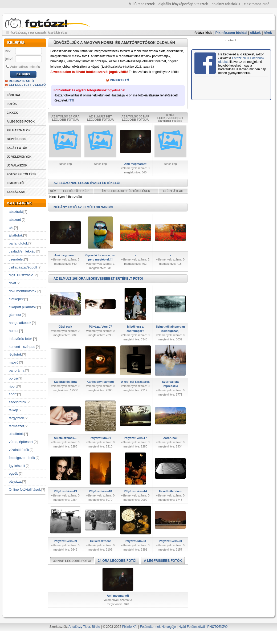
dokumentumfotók (22, 291)
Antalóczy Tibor (79, 627)
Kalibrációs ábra (65, 381)
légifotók (15, 354)
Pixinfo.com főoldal (231, 33)
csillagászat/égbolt (23, 267)
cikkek (255, 33)
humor (14, 331)
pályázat (15, 481)
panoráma (17, 370)
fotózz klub (203, 33)
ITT (70, 100)
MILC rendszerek (142, 4)
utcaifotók (16, 434)
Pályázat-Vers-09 (65, 541)
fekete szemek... (65, 437)
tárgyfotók (16, 418)
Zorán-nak (170, 437)
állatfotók (16, 235)
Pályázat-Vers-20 (170, 541)
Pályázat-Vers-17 (135, 437)
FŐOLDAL (14, 95)
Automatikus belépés (23, 66)
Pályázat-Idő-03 (135, 541)
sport (13, 394)
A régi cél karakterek (135, 381)
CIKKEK (12, 112)
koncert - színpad (22, 347)
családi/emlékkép (22, 251)
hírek (268, 33)
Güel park (65, 326)
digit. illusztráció (21, 275)
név (7, 51)
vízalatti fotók (19, 450)
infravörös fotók (20, 339)
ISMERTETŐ (15, 183)
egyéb (13, 473)
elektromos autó (256, 4)
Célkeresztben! (100, 541)
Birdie (96, 627)
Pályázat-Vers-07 (100, 326)
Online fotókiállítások (25, 489)
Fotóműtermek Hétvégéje (158, 627)
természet (16, 426)
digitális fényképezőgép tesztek (183, 4)
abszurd (15, 220)
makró (13, 362)
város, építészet (21, 442)
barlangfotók (18, 243)
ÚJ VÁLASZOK (17, 165)
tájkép (13, 410)
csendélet (16, 259)
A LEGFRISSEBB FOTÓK (163, 561)
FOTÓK (12, 103)
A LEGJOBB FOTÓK (21, 121)
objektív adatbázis (225, 4)
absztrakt (16, 212)
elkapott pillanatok (22, 307)
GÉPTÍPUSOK (16, 139)
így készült (17, 466)
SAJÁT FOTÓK (17, 147)
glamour (15, 315)
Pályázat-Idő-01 (100, 437)
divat (12, 283)
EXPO (217, 627)
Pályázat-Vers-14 (135, 491)
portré (13, 378)
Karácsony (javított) (100, 381)
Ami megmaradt (135, 163)
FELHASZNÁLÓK (19, 130)
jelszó (9, 59)
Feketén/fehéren (170, 491)
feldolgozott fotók (22, 458)
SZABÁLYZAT (16, 191)
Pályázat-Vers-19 (65, 491)
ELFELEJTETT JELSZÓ (27, 84)
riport (13, 386)
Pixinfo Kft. (129, 627)
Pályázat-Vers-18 (100, 491)
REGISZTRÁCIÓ (21, 81)
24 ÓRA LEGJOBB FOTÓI (117, 561)
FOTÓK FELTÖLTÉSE (21, 174)
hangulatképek (20, 323)
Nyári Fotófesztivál (191, 627)
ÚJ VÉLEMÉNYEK (19, 156)
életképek (16, 299)
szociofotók (17, 402)
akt (11, 228)
